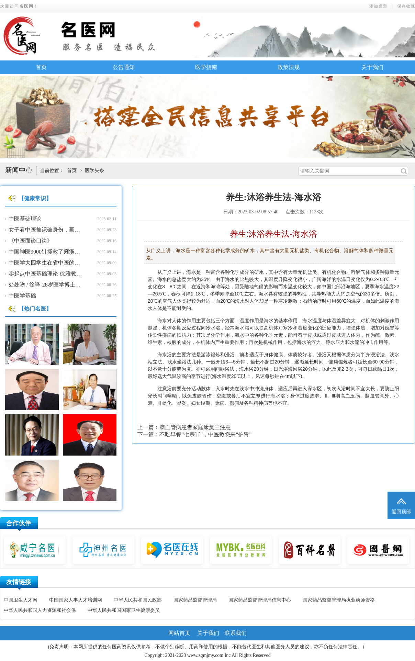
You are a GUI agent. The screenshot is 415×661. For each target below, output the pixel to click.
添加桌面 (378, 6)
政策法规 (289, 67)
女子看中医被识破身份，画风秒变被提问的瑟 (46, 230)
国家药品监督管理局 (195, 600)
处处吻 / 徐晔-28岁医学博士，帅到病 (46, 285)
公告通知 (124, 67)
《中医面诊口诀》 (31, 241)
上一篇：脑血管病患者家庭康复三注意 (184, 427)
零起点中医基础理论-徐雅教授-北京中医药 (46, 274)
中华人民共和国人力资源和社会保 (40, 610)
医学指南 (206, 67)
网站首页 (179, 633)
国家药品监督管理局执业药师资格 (339, 600)
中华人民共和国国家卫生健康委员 (124, 610)
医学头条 (94, 170)
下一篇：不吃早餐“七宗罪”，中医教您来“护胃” (194, 434)
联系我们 (236, 633)
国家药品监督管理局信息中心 (259, 600)
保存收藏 (406, 6)
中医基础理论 (25, 219)
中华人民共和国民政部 (138, 600)
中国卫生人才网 (20, 600)
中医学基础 (22, 296)
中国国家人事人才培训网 (75, 600)
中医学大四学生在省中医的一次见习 (46, 263)
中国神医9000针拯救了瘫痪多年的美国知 (46, 252)
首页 (41, 67)
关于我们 (372, 67)
